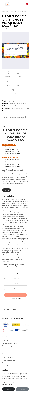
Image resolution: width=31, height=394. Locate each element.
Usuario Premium (7, 366)
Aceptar (8, 389)
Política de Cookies (7, 384)
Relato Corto (22, 12)
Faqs (3, 349)
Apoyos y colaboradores (9, 343)
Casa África (5, 29)
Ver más (6, 190)
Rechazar (22, 389)
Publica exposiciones (8, 360)
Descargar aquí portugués (12, 154)
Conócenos (5, 340)
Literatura (13, 12)
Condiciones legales (8, 346)
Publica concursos (7, 357)
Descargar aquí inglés (11, 149)
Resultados (15, 295)
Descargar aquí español (12, 147)
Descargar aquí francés (12, 151)
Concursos (5, 12)
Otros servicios (6, 363)
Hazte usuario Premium (15, 298)
